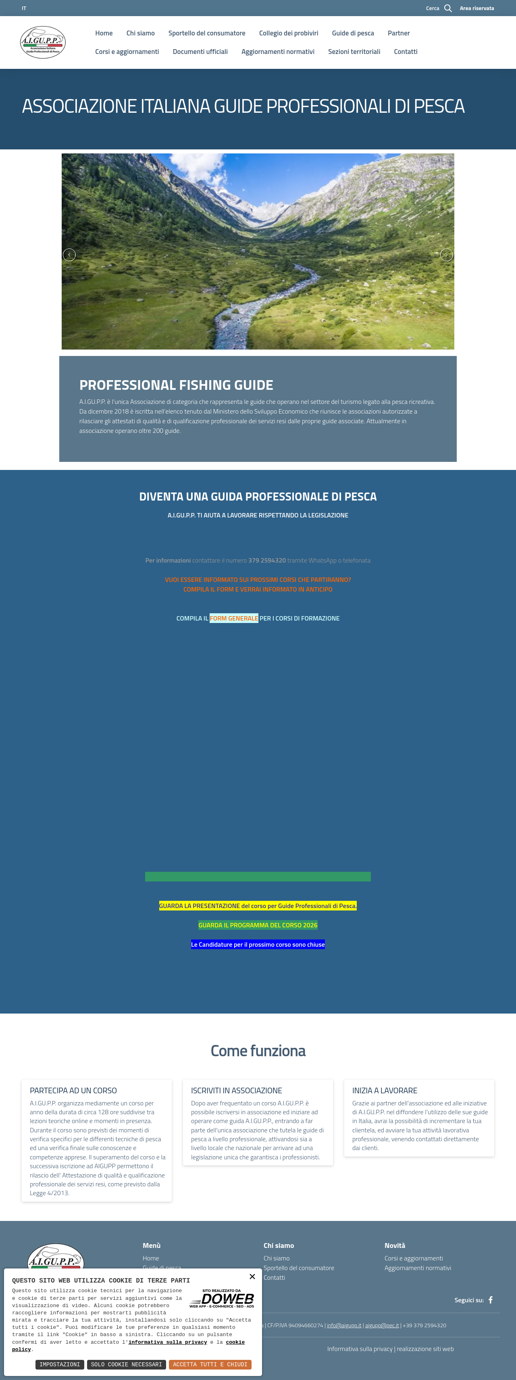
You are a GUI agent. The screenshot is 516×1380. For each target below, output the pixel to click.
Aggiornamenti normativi (277, 51)
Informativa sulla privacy (360, 1348)
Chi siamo (141, 33)
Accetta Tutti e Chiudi (210, 1364)
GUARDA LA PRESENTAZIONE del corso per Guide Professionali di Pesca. (258, 905)
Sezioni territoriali (354, 51)
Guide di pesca (353, 33)
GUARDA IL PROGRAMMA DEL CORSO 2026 (257, 925)
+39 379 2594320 (424, 1325)
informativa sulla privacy (168, 1342)
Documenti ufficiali (200, 51)
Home (103, 33)
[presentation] (66, 254)
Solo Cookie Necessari (126, 1364)
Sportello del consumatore (207, 33)
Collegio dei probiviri (288, 33)
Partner (399, 33)
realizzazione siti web (425, 1348)
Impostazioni (60, 1364)
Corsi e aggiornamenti (127, 51)
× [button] (252, 1277)
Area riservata (477, 8)
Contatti (406, 51)
